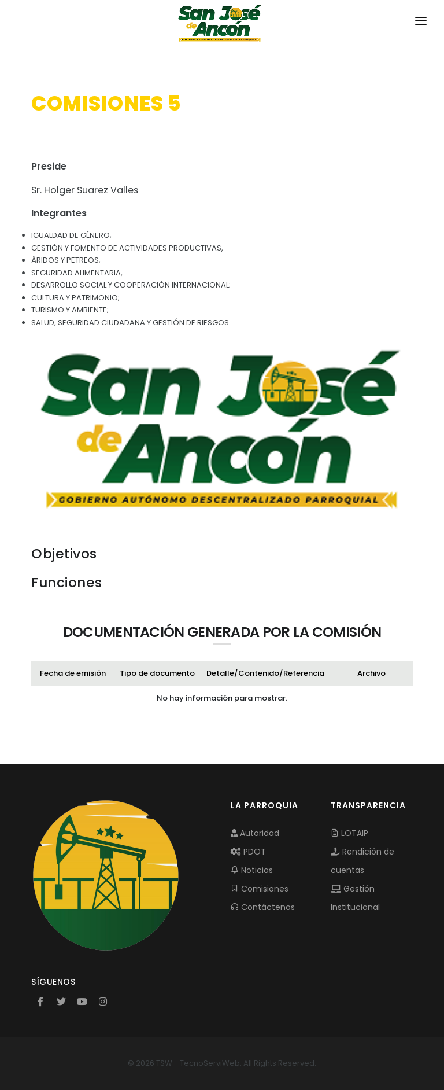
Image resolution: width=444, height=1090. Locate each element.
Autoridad (255, 833)
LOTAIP (349, 833)
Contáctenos (263, 907)
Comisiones (259, 888)
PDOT (248, 851)
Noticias (252, 870)
